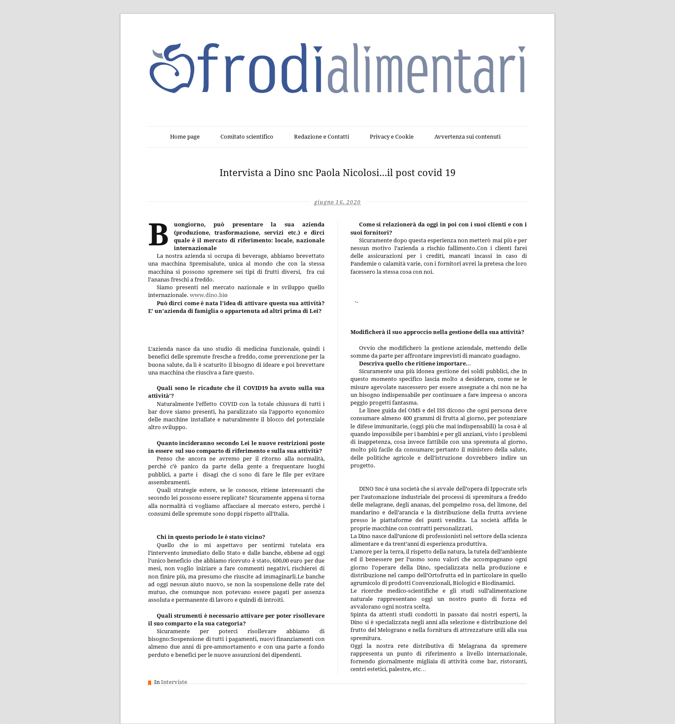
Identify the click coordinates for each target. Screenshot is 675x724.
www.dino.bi (207, 295)
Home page (185, 136)
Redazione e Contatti (321, 136)
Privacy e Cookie (392, 136)
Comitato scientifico (246, 136)
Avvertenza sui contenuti (467, 136)
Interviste (174, 682)
